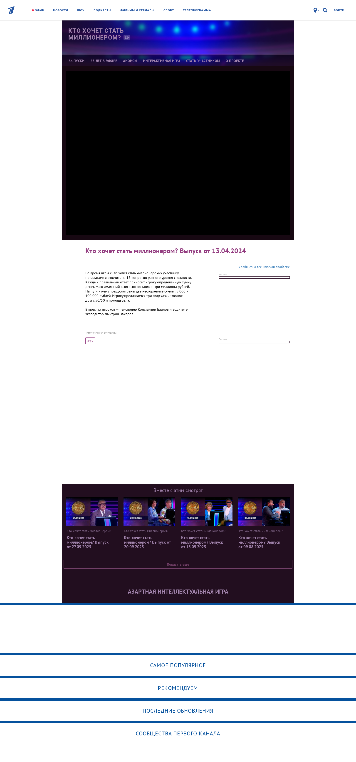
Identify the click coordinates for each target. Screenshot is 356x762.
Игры (90, 341)
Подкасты (102, 10)
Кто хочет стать (98, 34)
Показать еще (178, 564)
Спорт (168, 10)
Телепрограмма (197, 10)
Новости (60, 10)
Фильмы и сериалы (137, 10)
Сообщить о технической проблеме (264, 267)
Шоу (80, 10)
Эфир (39, 10)
